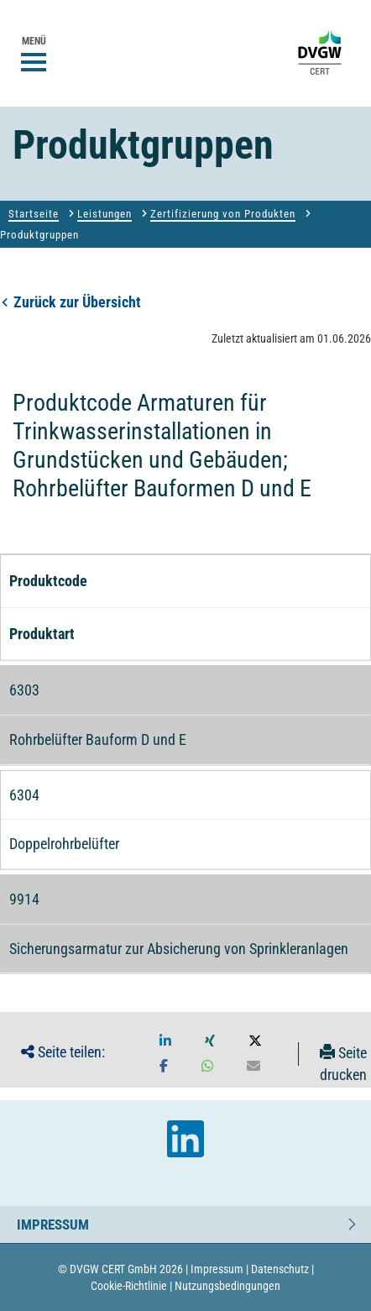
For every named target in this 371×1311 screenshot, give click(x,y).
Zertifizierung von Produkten (222, 213)
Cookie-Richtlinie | (131, 1286)
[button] (165, 1041)
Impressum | (219, 1269)
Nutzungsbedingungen (227, 1286)
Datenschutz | (282, 1269)
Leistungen (104, 213)
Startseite (33, 213)
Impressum (53, 1220)
